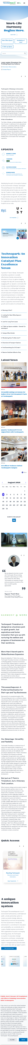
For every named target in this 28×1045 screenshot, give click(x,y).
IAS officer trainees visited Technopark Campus (11, 467)
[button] (19, 3)
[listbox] (14, 78)
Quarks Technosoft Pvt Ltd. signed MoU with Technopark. (12, 431)
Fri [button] (21, 486)
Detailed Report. (6, 69)
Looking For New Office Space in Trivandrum (11, 316)
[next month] (26, 482)
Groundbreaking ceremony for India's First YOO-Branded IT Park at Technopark (14, 394)
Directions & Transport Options (11, 342)
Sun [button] (3, 486)
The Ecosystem (9, 948)
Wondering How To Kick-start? (11, 338)
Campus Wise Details (8, 333)
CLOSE (12, 1040)
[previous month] (2, 482)
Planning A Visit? (7, 310)
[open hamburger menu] (23, 2)
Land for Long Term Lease (10, 321)
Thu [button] (18, 486)
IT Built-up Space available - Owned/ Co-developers (13, 327)
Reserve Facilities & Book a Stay (11, 352)
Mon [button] (7, 486)
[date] (3, 491)
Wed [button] (14, 486)
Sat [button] (25, 486)
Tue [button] (10, 486)
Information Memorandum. (9, 67)
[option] (14, 234)
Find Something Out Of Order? (11, 347)
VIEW (23, 1040)
